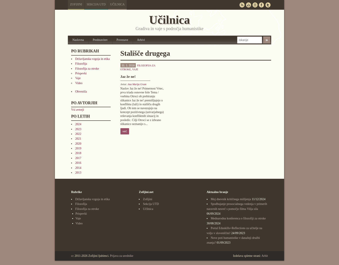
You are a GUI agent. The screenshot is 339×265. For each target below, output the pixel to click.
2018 (78, 153)
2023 (78, 129)
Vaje (78, 78)
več (125, 131)
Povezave (122, 40)
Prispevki (81, 73)
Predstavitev (100, 40)
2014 (78, 167)
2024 (78, 124)
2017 (78, 158)
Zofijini (76, 4)
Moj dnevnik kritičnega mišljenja (231, 199)
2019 (78, 148)
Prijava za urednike (121, 255)
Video (78, 83)
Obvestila (81, 91)
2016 (78, 162)
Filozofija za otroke (87, 68)
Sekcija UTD (96, 4)
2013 (78, 172)
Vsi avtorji (77, 109)
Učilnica (117, 4)
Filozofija (81, 63)
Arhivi (141, 40)
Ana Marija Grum (137, 84)
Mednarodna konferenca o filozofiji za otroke (238, 218)
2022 (78, 134)
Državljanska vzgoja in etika (92, 59)
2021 (78, 138)
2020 (78, 143)
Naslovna (78, 40)
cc (72, 255)
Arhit (264, 255)
